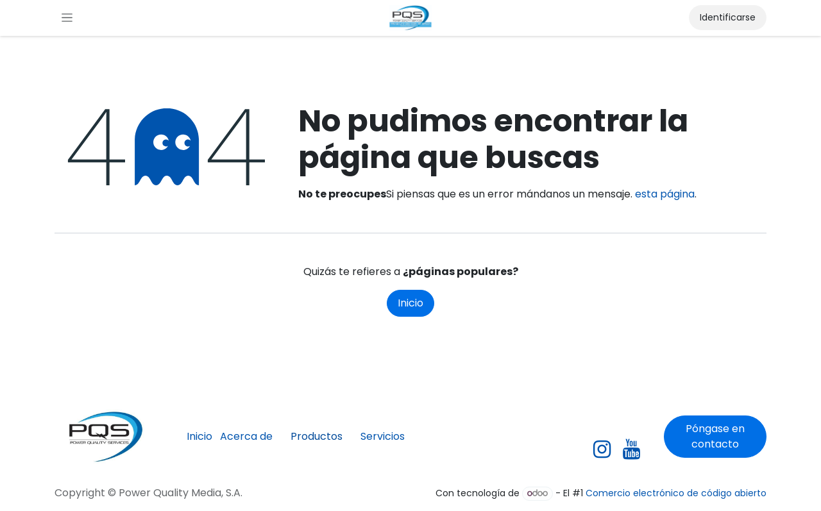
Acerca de (246, 436)
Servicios (382, 436)
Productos (317, 436)
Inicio (410, 303)
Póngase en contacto (715, 436)
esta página (665, 194)
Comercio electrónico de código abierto (676, 493)
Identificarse (728, 17)
